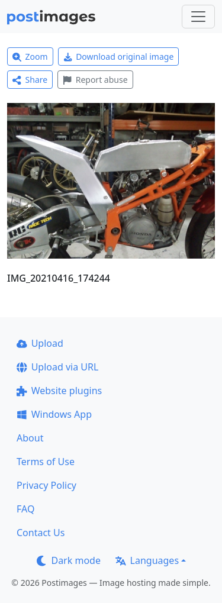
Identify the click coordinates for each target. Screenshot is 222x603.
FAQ (25, 508)
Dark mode (69, 560)
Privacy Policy (46, 485)
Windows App (54, 414)
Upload (40, 343)
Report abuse (95, 79)
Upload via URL (57, 366)
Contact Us (41, 532)
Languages (147, 560)
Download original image (118, 56)
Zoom (30, 56)
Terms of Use (46, 461)
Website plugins (59, 390)
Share (29, 79)
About (30, 437)
